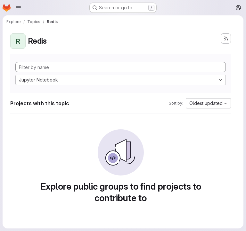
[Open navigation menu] (18, 8)
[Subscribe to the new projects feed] (226, 38)
